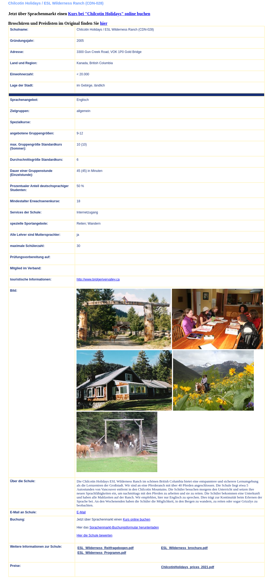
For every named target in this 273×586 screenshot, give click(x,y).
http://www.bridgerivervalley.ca (98, 279)
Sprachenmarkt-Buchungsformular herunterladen (124, 527)
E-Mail (81, 512)
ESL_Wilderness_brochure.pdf (184, 548)
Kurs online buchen (136, 519)
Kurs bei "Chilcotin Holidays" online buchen (109, 13)
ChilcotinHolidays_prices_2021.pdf (187, 567)
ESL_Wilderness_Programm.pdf (101, 553)
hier (103, 23)
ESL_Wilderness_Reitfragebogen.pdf (105, 548)
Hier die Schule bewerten (94, 535)
